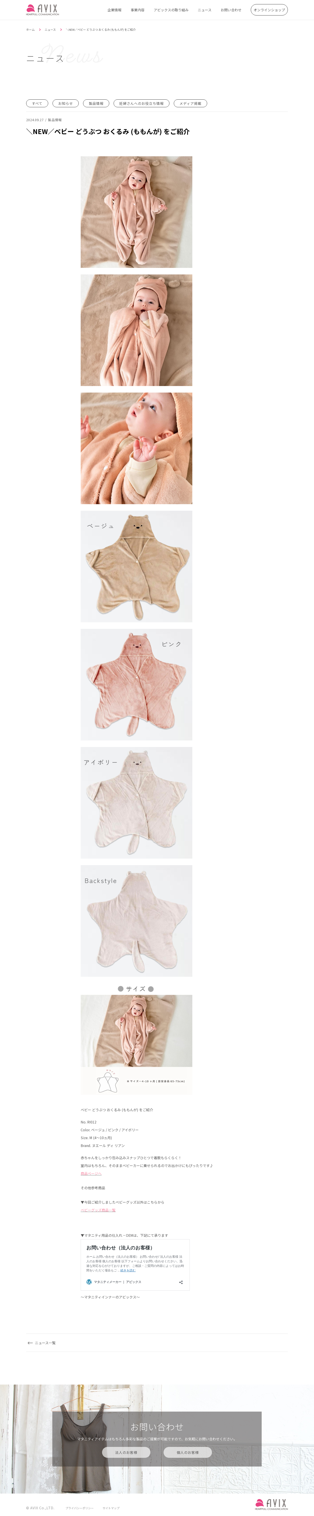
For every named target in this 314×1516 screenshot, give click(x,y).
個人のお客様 (188, 1452)
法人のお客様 (126, 1452)
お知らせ (65, 103)
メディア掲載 (190, 103)
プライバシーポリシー (79, 1508)
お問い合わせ (231, 9)
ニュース (205, 9)
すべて (37, 103)
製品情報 (96, 103)
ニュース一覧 (45, 1342)
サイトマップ (110, 1508)
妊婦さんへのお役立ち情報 (141, 103)
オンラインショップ (269, 9)
